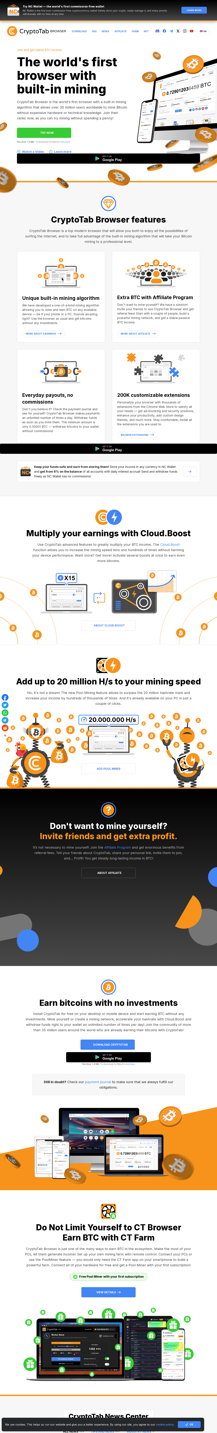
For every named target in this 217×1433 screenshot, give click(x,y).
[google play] (108, 1057)
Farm (135, 31)
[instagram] (184, 31)
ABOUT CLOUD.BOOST (109, 625)
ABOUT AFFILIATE (109, 873)
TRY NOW (47, 132)
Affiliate (120, 31)
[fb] (164, 31)
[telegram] (171, 31)
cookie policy (165, 1424)
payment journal (98, 1082)
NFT (146, 31)
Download (79, 31)
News (105, 31)
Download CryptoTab (110, 1044)
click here (65, 142)
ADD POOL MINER (108, 768)
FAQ (94, 31)
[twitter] (178, 31)
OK (189, 1424)
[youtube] (191, 31)
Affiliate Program (117, 847)
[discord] (157, 31)
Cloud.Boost (170, 545)
